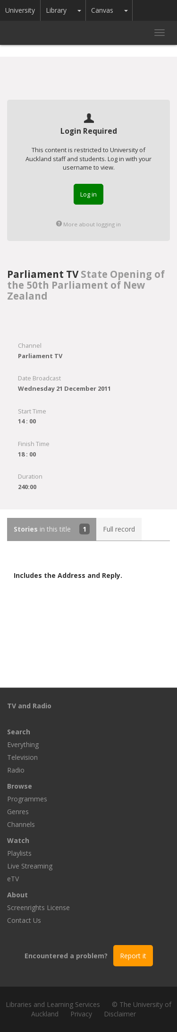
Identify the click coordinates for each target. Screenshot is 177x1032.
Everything (23, 744)
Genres (18, 811)
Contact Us (24, 920)
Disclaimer (120, 1013)
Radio (16, 769)
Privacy (81, 1013)
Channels (21, 824)
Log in (88, 194)
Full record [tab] (119, 529)
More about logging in (88, 224)
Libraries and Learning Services (53, 1004)
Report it (133, 955)
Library (56, 10)
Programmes (27, 798)
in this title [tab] (52, 529)
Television (22, 757)
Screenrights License (38, 907)
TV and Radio (29, 705)
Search (18, 731)
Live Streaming (29, 865)
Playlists (19, 853)
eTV (13, 878)
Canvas (102, 10)
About (17, 894)
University (20, 10)
